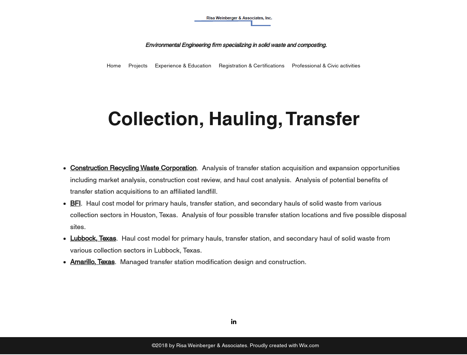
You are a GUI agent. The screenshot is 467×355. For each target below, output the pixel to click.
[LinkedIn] (233, 321)
